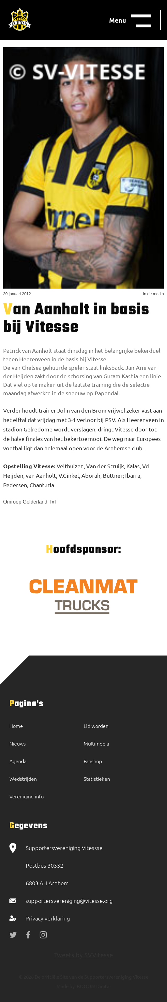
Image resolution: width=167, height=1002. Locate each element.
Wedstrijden (23, 778)
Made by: (66, 986)
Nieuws (17, 743)
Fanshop (93, 760)
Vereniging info (26, 796)
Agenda (17, 760)
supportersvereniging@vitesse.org (69, 900)
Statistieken (97, 778)
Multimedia (96, 743)
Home (16, 725)
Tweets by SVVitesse (83, 955)
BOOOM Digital (93, 986)
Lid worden (96, 725)
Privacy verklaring (47, 918)
